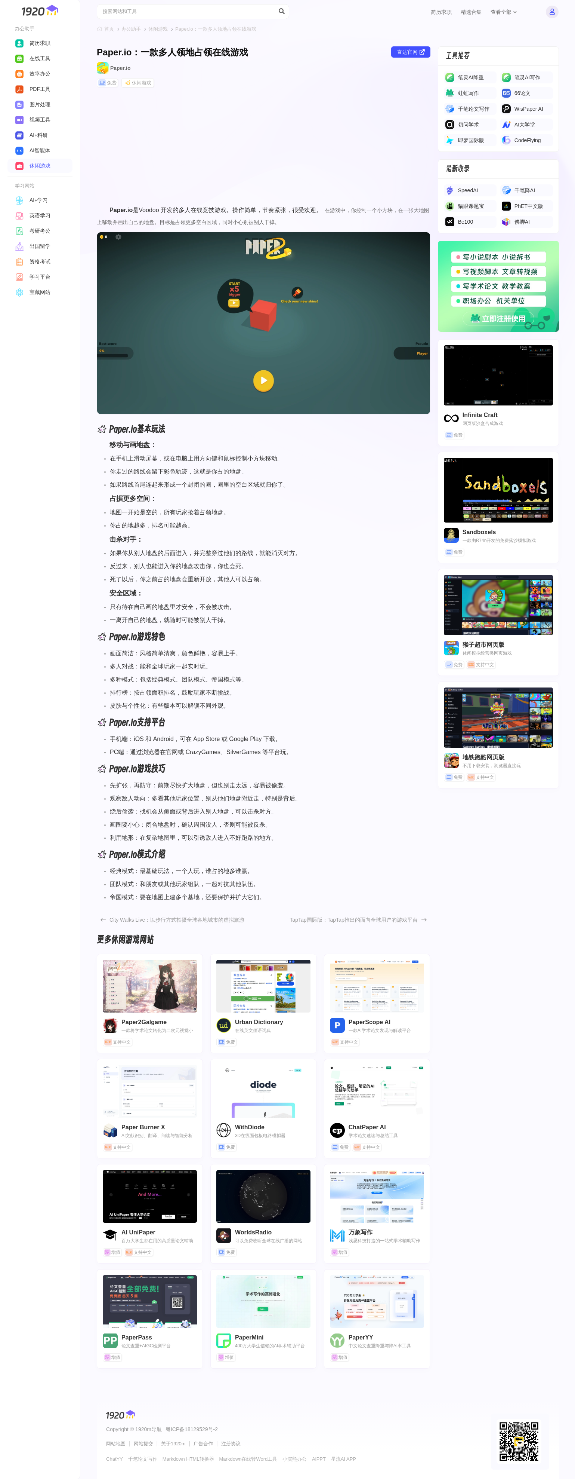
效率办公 (32, 74)
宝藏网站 (32, 292)
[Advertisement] (263, 148)
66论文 (522, 93)
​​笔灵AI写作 (527, 77)
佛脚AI (522, 222)
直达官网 (411, 52)
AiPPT (319, 1459)
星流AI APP (343, 1459)
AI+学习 (31, 200)
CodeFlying (527, 140)
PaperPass (150, 1301)
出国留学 (32, 246)
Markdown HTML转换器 (188, 1459)
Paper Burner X (150, 1091)
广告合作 (203, 1443)
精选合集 (471, 12)
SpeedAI (468, 190)
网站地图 (116, 1443)
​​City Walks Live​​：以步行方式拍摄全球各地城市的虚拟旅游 (176, 920)
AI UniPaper (150, 1196)
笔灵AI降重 (471, 77)
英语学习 (32, 215)
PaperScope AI (377, 986)
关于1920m (173, 1443)
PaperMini (263, 1301)
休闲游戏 (158, 29)
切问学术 (468, 125)
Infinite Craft (480, 415)
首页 (109, 29)
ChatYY (114, 1459)
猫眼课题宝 (471, 206)
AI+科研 (31, 135)
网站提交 (143, 1443)
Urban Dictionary (263, 986)
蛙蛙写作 (468, 93)
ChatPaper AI (377, 1091)
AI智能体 (32, 150)
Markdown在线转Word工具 (248, 1459)
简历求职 (441, 12)
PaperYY (377, 1301)
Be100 (465, 222)
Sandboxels (479, 532)
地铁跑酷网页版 (483, 757)
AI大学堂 (524, 125)
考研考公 (32, 231)
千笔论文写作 (473, 109)
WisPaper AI (528, 109)
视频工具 (32, 120)
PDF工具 (32, 89)
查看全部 (504, 12)
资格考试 (32, 261)
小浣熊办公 (294, 1459)
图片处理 (32, 104)
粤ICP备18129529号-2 (192, 1429)
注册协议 (231, 1443)
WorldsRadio (263, 1196)
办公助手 (131, 29)
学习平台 (32, 277)
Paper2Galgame (150, 986)
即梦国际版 (471, 140)
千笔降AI (524, 190)
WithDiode (263, 1091)
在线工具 (32, 58)
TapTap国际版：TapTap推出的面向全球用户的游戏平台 (353, 920)
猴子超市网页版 (483, 644)
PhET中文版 (528, 206)
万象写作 (377, 1196)
